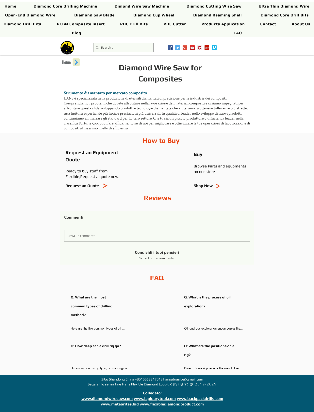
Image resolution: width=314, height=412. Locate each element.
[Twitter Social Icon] (177, 47)
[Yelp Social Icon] (207, 47)
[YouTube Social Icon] (192, 47)
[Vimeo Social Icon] (214, 47)
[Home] (66, 62)
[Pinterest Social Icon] (199, 47)
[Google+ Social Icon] (185, 47)
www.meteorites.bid (120, 404)
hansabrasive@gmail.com (183, 379)
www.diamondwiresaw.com (107, 398)
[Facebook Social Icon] (170, 47)
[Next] (76, 62)
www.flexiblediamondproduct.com (172, 404)
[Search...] (123, 47)
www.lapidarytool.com (155, 398)
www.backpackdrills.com (200, 398)
